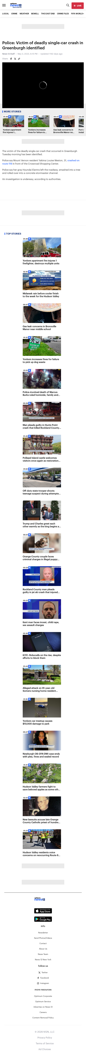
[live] (78, 5)
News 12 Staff (8, 54)
